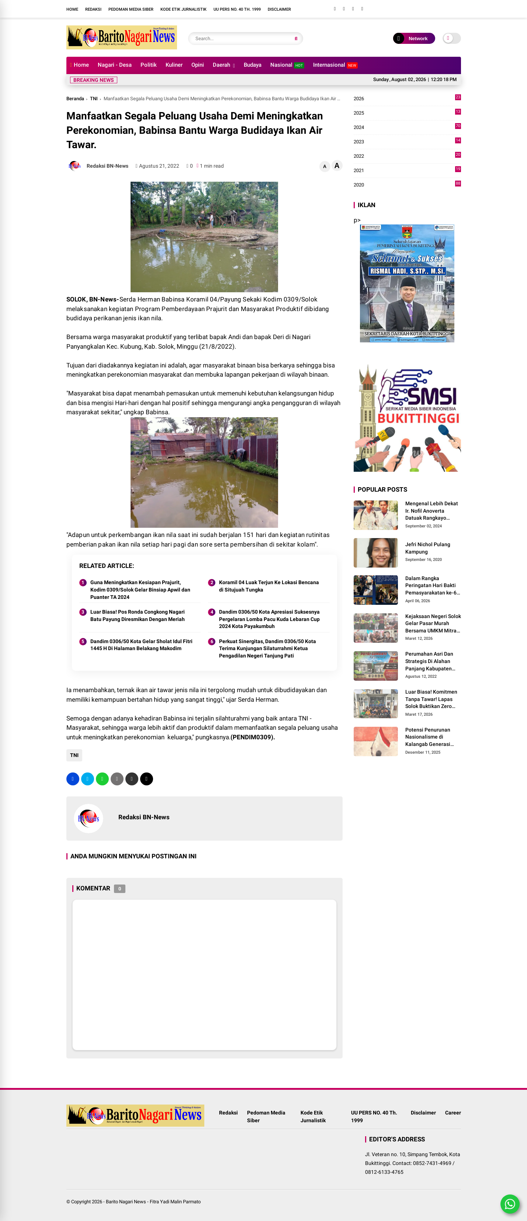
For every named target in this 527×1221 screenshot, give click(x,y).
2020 (407, 185)
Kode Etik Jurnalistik (183, 9)
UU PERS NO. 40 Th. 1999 (237, 9)
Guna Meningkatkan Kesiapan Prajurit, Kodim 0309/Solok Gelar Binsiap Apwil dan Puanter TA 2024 (140, 589)
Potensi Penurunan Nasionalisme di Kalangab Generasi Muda (427, 737)
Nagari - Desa (115, 65)
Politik (149, 65)
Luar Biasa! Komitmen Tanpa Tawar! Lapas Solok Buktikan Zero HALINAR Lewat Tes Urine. (431, 699)
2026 (407, 98)
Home (72, 9)
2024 (407, 127)
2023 (407, 141)
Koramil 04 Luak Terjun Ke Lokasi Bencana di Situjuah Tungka (269, 586)
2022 (407, 156)
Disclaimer (279, 9)
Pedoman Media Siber (130, 9)
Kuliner (174, 65)
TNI (94, 98)
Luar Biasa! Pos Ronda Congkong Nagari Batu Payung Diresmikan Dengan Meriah (137, 615)
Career (453, 1113)
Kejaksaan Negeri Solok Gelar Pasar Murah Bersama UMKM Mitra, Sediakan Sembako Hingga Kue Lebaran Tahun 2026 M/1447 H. (433, 624)
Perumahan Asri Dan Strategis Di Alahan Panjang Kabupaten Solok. (429, 661)
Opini (197, 65)
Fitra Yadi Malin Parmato (175, 1201)
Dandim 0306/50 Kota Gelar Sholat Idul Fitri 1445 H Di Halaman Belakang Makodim (141, 645)
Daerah (221, 65)
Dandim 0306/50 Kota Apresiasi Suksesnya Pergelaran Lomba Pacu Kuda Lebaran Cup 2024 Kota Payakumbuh (269, 619)
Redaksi (93, 9)
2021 (407, 170)
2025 (407, 113)
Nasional (287, 65)
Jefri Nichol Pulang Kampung (427, 548)
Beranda (75, 98)
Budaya (252, 65)
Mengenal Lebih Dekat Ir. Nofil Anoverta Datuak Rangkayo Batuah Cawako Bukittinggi (431, 511)
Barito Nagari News (126, 1201)
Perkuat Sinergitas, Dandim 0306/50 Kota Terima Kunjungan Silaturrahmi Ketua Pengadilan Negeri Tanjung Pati (267, 648)
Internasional (335, 65)
